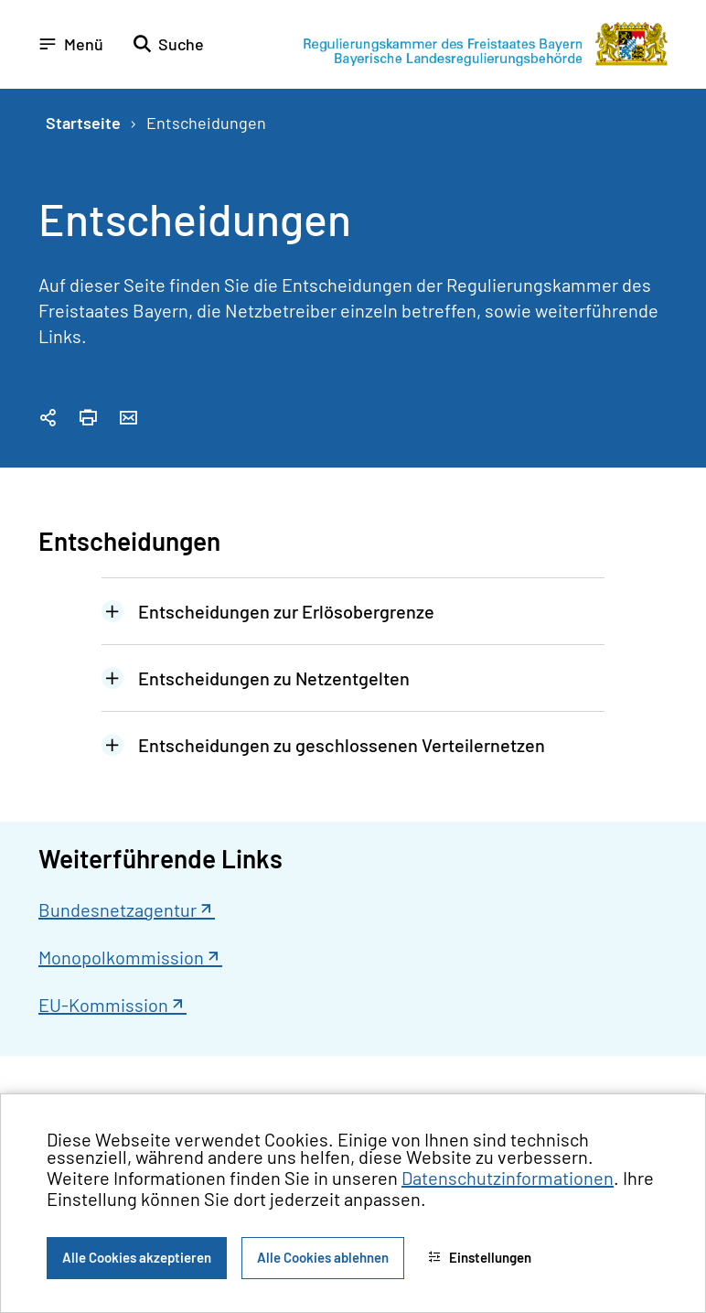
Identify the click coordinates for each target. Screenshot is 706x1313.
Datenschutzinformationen (507, 1178)
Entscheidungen (206, 123)
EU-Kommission (103, 1005)
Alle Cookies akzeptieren (136, 1257)
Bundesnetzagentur (117, 909)
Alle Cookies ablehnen (323, 1257)
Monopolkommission (121, 957)
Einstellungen (479, 1257)
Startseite (83, 123)
